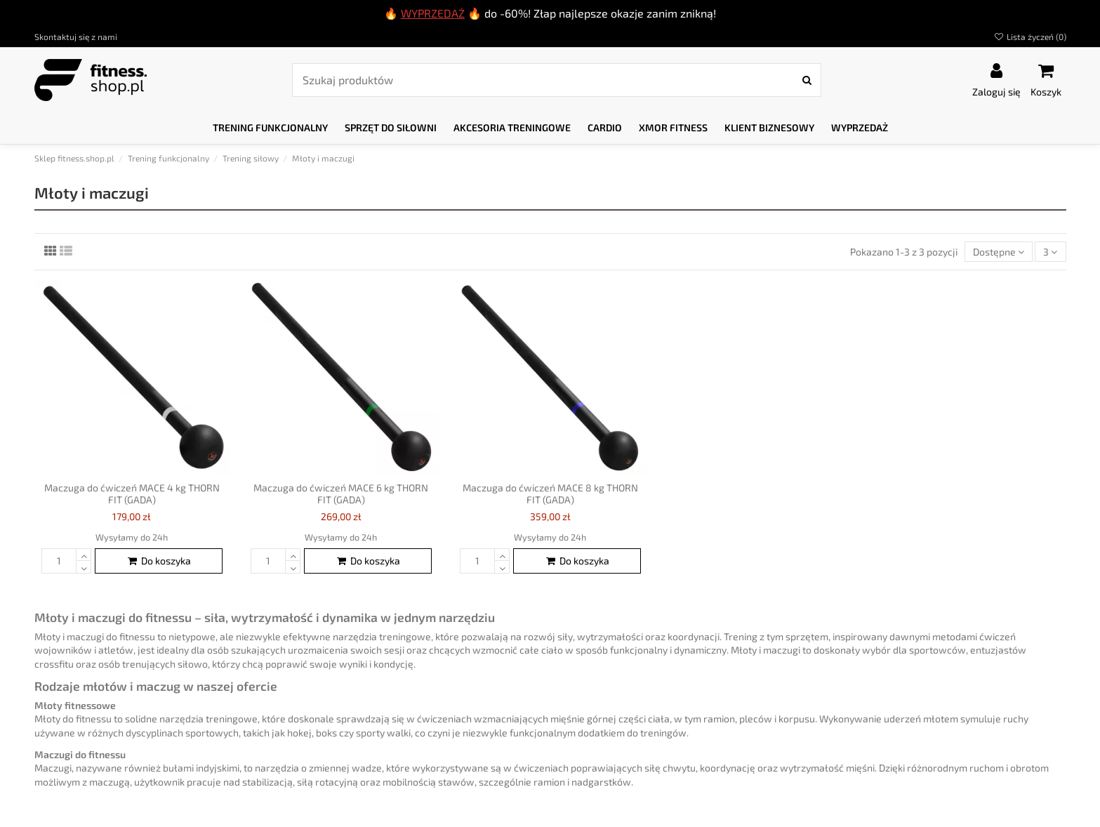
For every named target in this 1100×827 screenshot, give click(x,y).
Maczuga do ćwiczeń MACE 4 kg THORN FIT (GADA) (132, 493)
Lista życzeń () (1029, 36)
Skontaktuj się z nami (75, 36)
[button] (270, 128)
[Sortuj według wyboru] (999, 252)
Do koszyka (158, 561)
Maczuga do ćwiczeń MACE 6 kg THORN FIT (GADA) (340, 493)
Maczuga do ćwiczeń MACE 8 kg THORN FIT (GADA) (550, 493)
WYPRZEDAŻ (433, 13)
